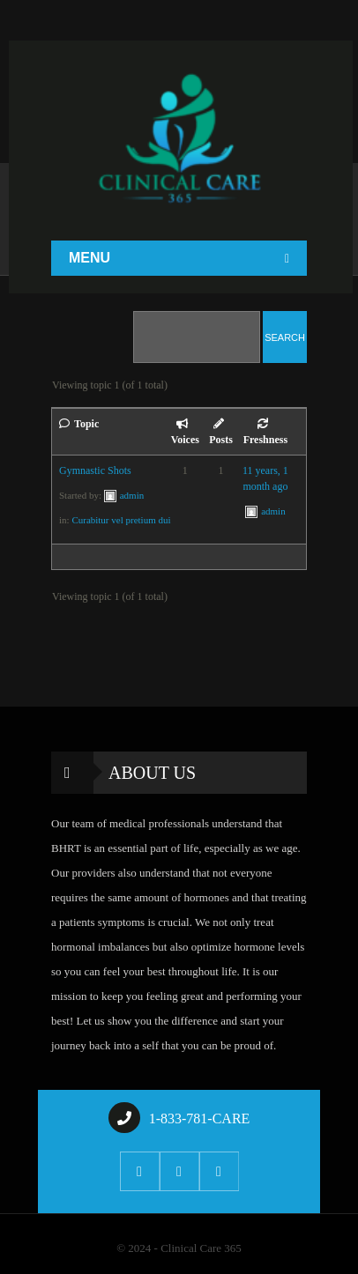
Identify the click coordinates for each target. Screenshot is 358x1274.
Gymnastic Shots (95, 470)
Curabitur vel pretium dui (120, 520)
